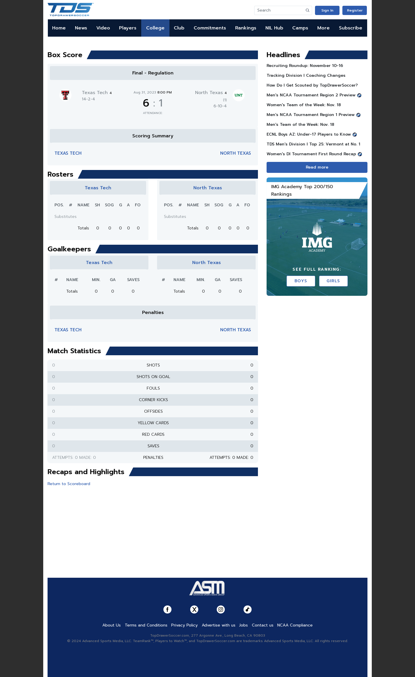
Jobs (243, 625)
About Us (111, 625)
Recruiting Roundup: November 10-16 (305, 66)
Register (355, 10)
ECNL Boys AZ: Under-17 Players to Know (309, 134)
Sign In (327, 10)
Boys (301, 281)
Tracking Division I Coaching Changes (306, 75)
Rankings (245, 28)
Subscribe (350, 28)
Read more (317, 167)
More (323, 28)
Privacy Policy (184, 625)
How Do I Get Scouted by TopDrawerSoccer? (312, 85)
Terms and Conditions (146, 625)
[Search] (279, 10)
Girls (333, 281)
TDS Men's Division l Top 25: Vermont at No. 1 (313, 144)
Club (179, 28)
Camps (300, 28)
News (81, 28)
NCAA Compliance (295, 625)
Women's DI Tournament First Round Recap (311, 154)
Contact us (262, 625)
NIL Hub (274, 28)
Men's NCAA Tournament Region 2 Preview (311, 95)
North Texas (235, 153)
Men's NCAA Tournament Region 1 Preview (311, 115)
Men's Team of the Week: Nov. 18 (300, 124)
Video (103, 28)
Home (59, 28)
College (155, 28)
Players (127, 28)
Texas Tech (97, 92)
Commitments (210, 28)
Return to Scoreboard (69, 484)
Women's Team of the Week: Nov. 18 (304, 105)
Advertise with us (218, 625)
